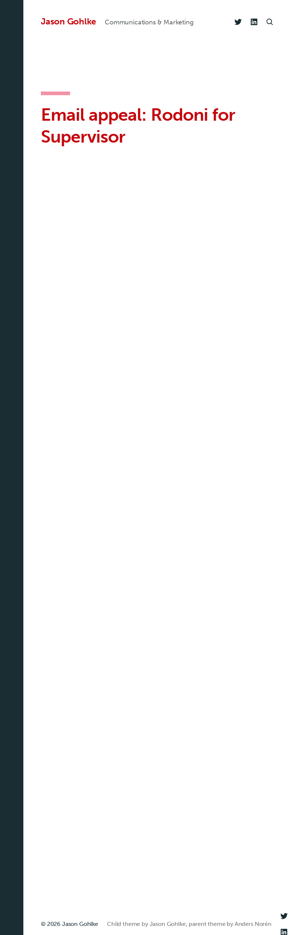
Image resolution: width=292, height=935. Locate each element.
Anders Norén (253, 923)
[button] (11, 467)
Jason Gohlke (68, 21)
